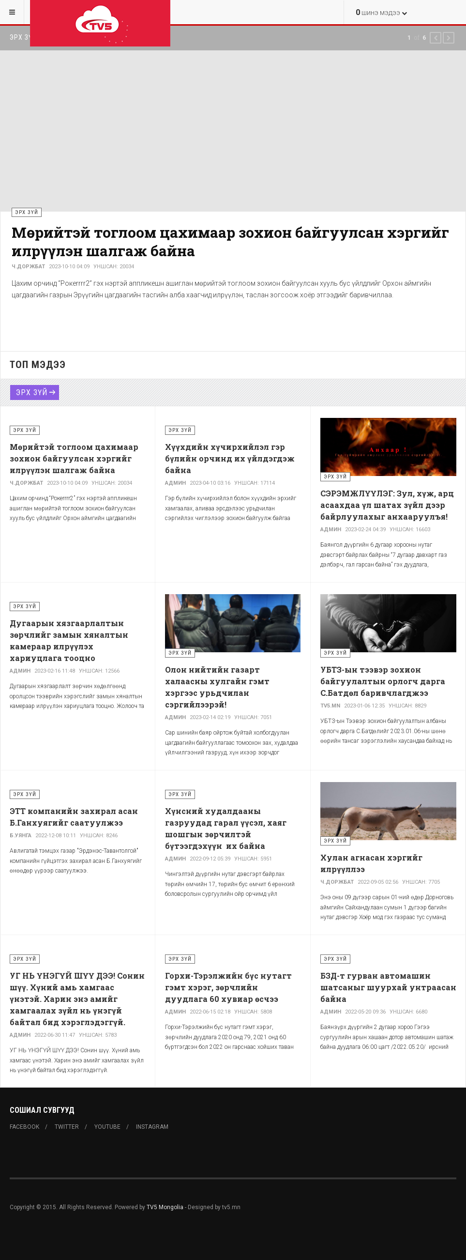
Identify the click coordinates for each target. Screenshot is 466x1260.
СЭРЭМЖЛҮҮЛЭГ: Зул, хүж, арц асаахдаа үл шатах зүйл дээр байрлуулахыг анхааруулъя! (387, 505)
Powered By (54, 1236)
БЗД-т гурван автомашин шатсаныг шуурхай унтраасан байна (388, 987)
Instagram (152, 1126)
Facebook (24, 1126)
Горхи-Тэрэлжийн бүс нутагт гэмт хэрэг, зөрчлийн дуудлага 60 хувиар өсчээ (228, 987)
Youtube (107, 1126)
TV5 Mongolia (165, 1207)
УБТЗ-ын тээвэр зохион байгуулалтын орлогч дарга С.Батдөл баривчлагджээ (382, 681)
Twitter (67, 1126)
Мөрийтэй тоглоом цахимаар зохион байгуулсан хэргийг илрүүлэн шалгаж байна (230, 241)
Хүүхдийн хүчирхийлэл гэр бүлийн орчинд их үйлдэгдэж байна (230, 458)
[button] (435, 38)
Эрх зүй (31, 392)
